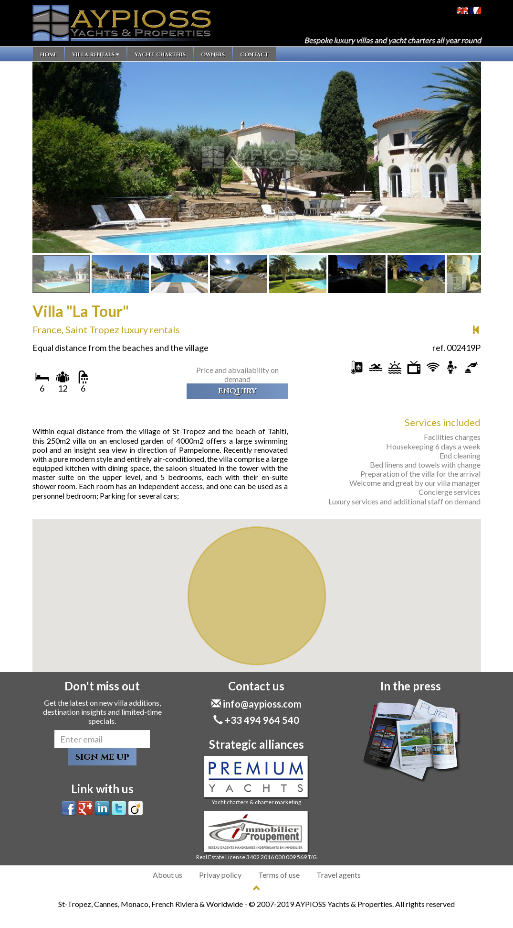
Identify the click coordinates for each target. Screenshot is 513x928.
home (48, 54)
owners (213, 54)
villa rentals (95, 54)
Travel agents (338, 874)
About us (167, 874)
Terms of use (279, 874)
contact (254, 54)
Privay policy (220, 874)
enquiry (237, 391)
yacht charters (160, 54)
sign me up (102, 756)
